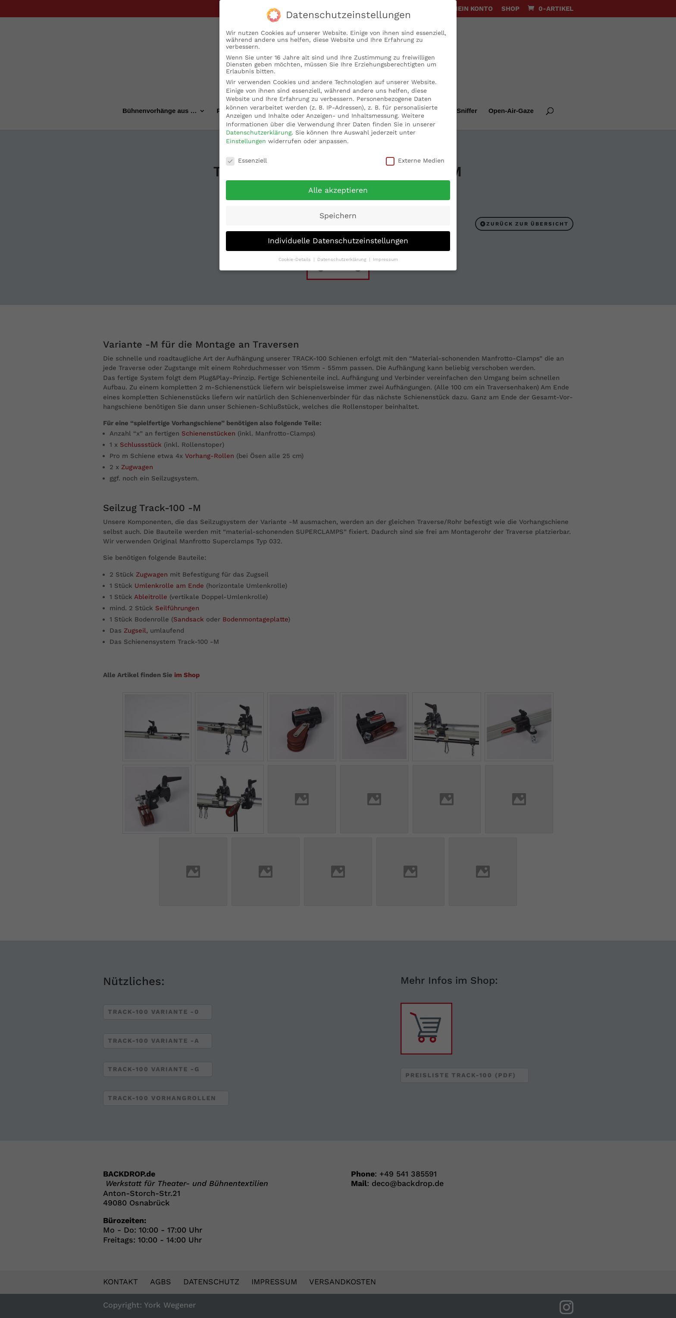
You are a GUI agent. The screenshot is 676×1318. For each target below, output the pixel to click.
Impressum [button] (385, 257)
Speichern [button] (338, 212)
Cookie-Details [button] (296, 257)
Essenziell (246, 157)
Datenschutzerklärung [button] (342, 257)
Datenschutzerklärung (258, 129)
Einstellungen (246, 138)
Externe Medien (415, 157)
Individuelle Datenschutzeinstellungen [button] (338, 238)
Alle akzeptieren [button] (338, 187)
